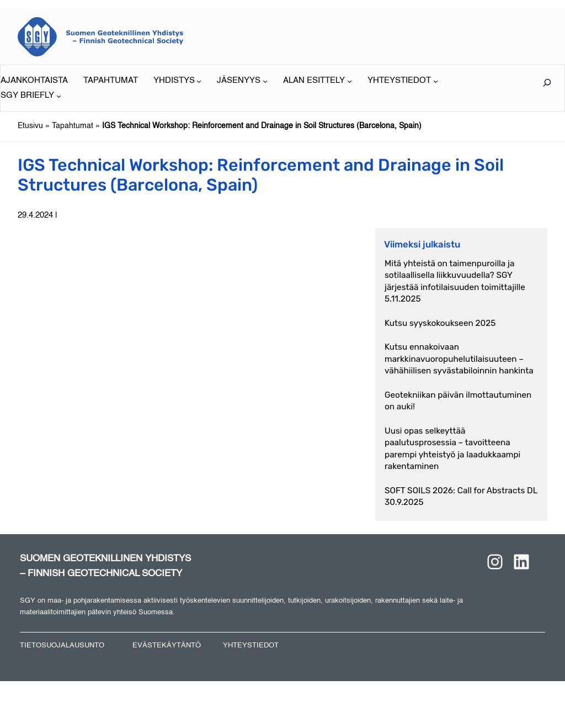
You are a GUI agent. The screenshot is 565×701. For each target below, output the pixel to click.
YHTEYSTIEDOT (251, 645)
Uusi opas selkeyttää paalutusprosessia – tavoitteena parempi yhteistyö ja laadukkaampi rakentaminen (452, 448)
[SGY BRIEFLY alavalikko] (31, 95)
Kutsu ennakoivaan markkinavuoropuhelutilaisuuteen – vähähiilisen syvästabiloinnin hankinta (459, 359)
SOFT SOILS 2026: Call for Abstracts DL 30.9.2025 (461, 496)
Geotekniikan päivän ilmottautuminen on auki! (458, 401)
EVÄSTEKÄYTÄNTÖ (166, 645)
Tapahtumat (72, 126)
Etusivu (30, 126)
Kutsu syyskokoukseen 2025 (440, 323)
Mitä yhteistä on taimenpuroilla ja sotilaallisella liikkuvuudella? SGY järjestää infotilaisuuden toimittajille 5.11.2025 (455, 281)
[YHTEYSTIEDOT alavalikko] (402, 80)
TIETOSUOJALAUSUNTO (62, 645)
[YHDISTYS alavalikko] (177, 80)
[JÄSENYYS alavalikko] (242, 80)
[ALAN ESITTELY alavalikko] (317, 80)
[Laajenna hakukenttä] (546, 83)
